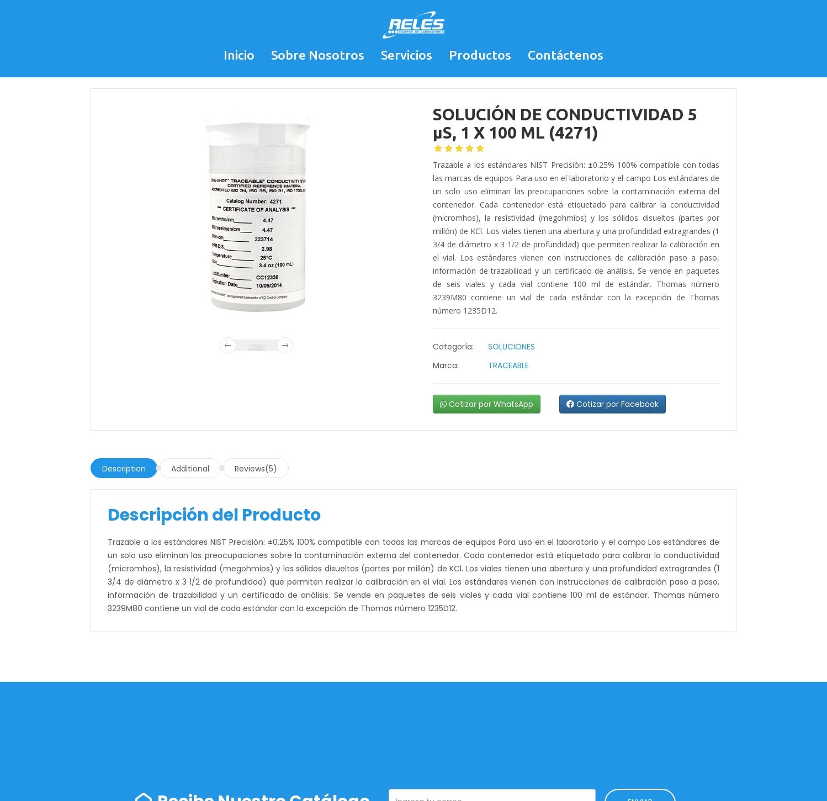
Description (124, 468)
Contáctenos (565, 55)
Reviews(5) (256, 468)
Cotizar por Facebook (612, 404)
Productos (480, 55)
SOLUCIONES (511, 346)
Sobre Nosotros (317, 55)
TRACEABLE (508, 365)
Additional (190, 468)
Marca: (446, 365)
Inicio (239, 55)
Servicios (406, 55)
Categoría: (453, 346)
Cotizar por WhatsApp (486, 404)
